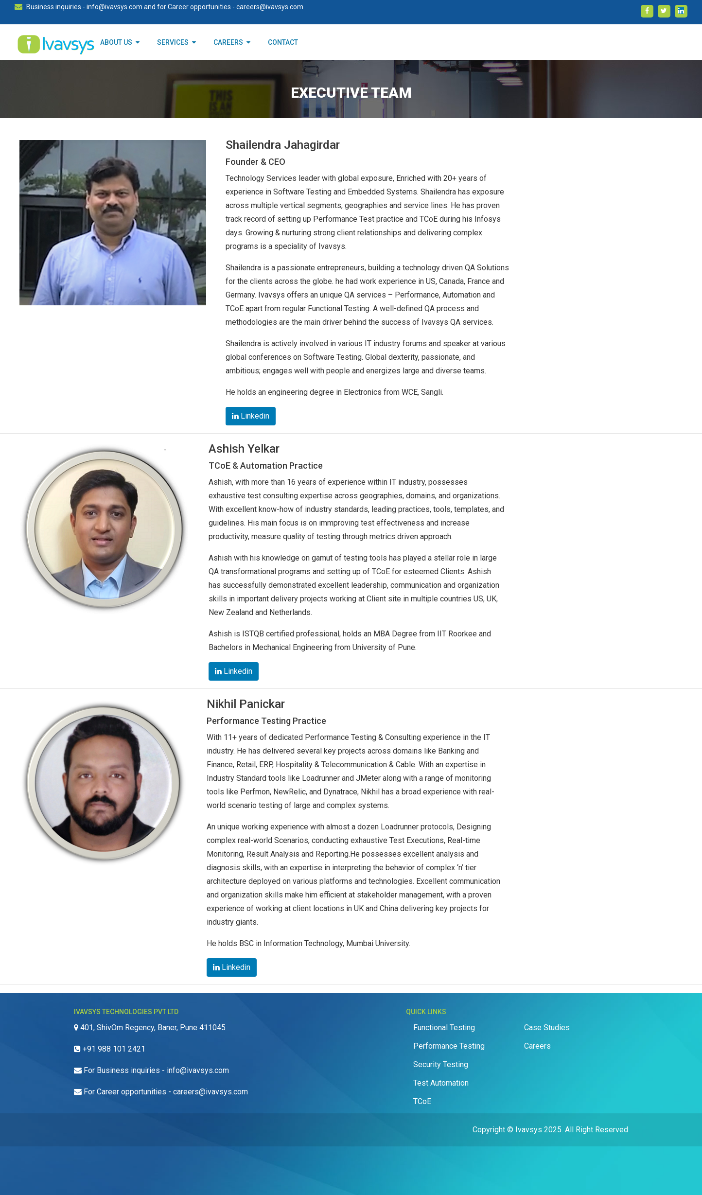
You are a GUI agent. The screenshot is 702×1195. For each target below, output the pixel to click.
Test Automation (441, 1083)
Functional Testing (444, 1027)
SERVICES (176, 42)
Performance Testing (449, 1046)
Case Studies (547, 1027)
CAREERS (231, 42)
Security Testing (440, 1064)
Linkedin (250, 416)
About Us (120, 42)
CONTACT (283, 42)
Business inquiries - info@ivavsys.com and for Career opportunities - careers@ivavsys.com (164, 7)
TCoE (422, 1101)
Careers (537, 1046)
